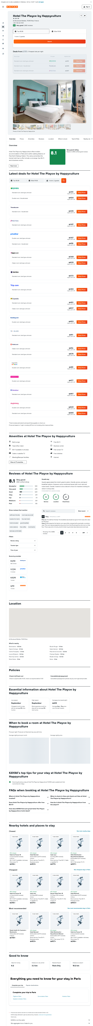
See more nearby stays (83, 831)
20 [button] (35, 61)
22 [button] (43, 61)
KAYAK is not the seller (50, 1020)
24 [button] (22, 66)
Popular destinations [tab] (32, 985)
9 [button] (17, 57)
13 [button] (35, 57)
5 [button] (30, 52)
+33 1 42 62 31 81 (18, 23)
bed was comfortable (15, 531)
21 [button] (39, 61)
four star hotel (26, 519)
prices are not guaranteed (45, 1014)
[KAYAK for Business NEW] (3, 33)
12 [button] (30, 57)
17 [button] (21, 61)
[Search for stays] (3, 16)
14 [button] (39, 57)
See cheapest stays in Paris (82, 869)
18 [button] (26, 61)
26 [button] (30, 66)
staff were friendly (15, 515)
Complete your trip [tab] (17, 985)
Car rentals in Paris (43, 996)
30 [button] (17, 70)
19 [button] (30, 61)
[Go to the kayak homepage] (12, 7)
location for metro (15, 519)
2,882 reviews (28, 25)
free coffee (23, 527)
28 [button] (39, 66)
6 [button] (34, 52)
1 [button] (43, 48)
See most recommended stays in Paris (79, 908)
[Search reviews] (60, 511)
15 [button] (43, 57)
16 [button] (17, 61)
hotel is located (14, 523)
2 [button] (17, 52)
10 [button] (22, 57)
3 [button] (21, 52)
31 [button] (21, 70)
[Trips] (3, 38)
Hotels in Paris (66, 996)
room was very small (27, 515)
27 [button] (35, 66)
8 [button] (43, 52)
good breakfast (24, 523)
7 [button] (39, 52)
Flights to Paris (17, 996)
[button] (91, 2)
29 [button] (43, 66)
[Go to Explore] (3, 25)
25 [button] (26, 66)
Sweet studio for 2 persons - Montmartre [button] (18, 931)
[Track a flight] (3, 29)
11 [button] (26, 57)
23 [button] (17, 66)
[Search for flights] (3, 12)
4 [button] (26, 52)
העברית (41, 2)
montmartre (31, 527)
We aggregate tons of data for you (50, 1023)
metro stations (14, 527)
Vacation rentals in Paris (19, 999)
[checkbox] (18, 562)
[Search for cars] (3, 20)
